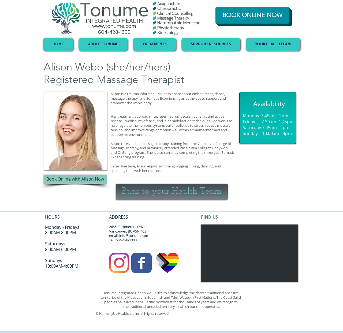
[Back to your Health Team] (172, 192)
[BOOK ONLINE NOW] (252, 15)
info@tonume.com (134, 235)
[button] (75, 179)
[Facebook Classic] (141, 263)
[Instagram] (119, 263)
